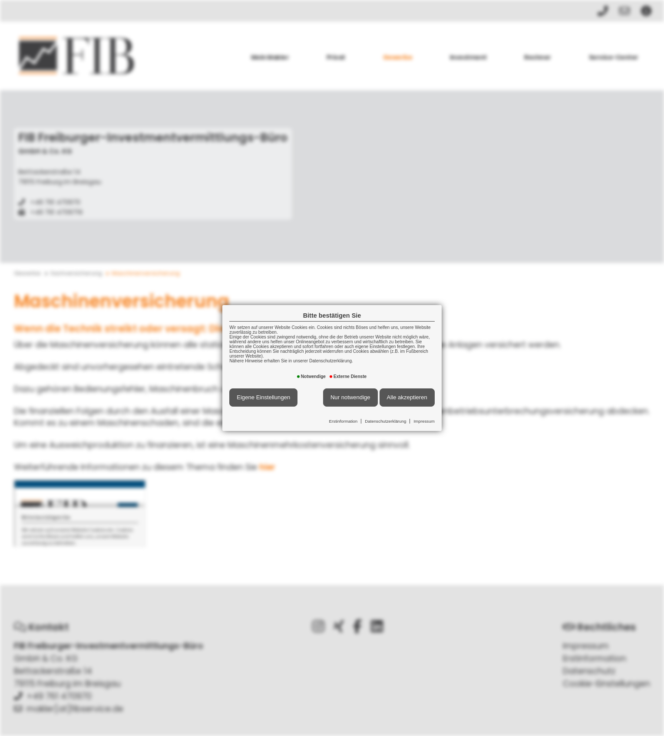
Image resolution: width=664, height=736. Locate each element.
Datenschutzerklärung (385, 421)
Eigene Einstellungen (263, 397)
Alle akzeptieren (407, 397)
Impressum (423, 421)
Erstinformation (343, 421)
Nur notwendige (350, 397)
